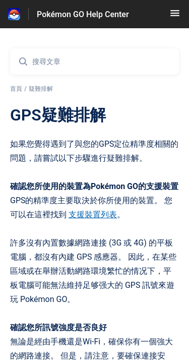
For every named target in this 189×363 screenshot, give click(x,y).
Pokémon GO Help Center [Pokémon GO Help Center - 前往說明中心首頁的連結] (83, 14)
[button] (175, 16)
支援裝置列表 (93, 214)
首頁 (16, 88)
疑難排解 (41, 88)
